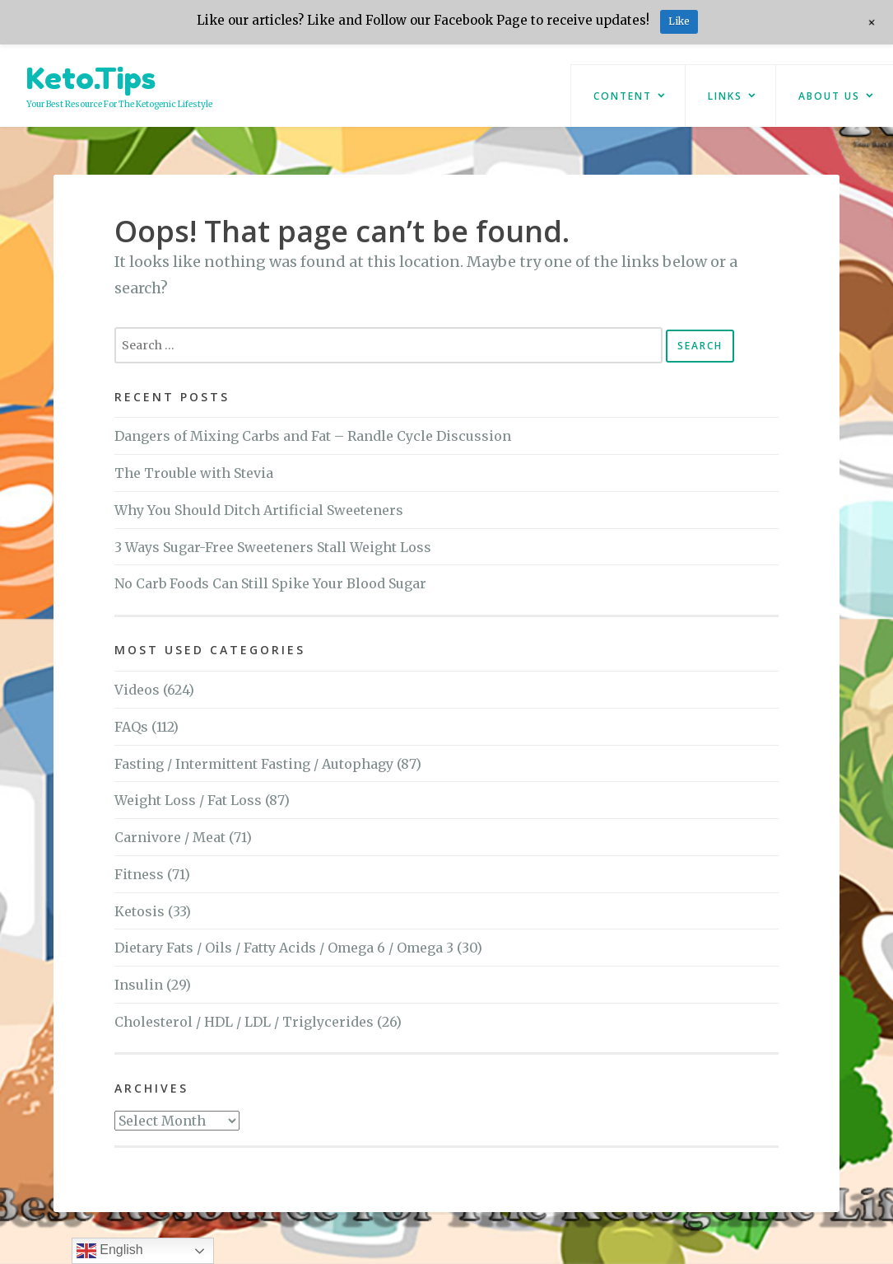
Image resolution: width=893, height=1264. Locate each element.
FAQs (131, 727)
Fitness (139, 874)
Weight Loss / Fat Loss (188, 800)
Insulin (138, 984)
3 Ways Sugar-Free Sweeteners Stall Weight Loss (272, 547)
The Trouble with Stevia (193, 473)
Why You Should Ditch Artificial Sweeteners (258, 510)
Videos (137, 689)
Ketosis (139, 911)
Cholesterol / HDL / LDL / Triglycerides (244, 1022)
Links (725, 96)
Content (622, 96)
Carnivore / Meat (170, 837)
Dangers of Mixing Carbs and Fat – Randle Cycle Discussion (312, 436)
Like (679, 21)
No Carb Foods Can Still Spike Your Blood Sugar (270, 583)
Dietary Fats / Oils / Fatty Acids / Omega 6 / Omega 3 (283, 947)
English (110, 1251)
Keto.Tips (91, 78)
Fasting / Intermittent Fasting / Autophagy (253, 764)
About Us (829, 96)
